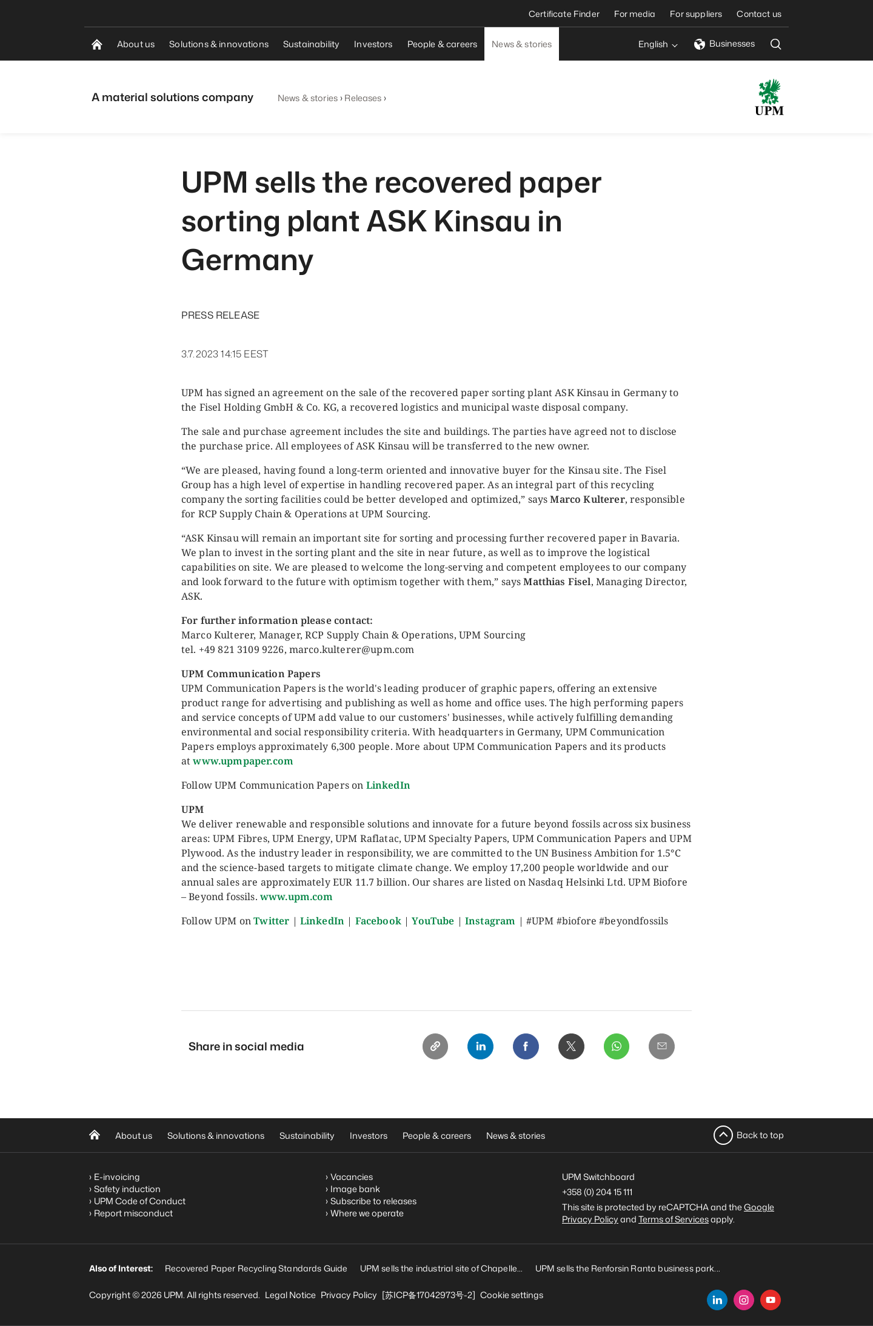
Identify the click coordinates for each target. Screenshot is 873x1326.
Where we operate (367, 1213)
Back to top (760, 1135)
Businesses (724, 43)
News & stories (308, 97)
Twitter (271, 920)
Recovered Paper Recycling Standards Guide (256, 1268)
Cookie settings (511, 1294)
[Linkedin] (477, 1046)
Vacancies (351, 1176)
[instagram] (744, 1300)
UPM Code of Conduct (140, 1201)
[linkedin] (717, 1300)
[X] (569, 1046)
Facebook (378, 920)
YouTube (433, 920)
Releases (362, 97)
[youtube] (770, 1300)
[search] (776, 44)
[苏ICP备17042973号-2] (428, 1294)
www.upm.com (296, 896)
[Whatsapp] (615, 1046)
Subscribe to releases (373, 1201)
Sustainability (307, 1135)
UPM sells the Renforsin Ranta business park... (627, 1268)
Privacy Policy (349, 1294)
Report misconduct (133, 1213)
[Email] (661, 1046)
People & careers (437, 1135)
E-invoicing (117, 1176)
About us (133, 1135)
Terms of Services (673, 1219)
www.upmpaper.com (243, 760)
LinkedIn (388, 785)
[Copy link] (431, 1046)
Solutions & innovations (215, 1135)
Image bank (355, 1188)
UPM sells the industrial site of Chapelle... (441, 1268)
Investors (368, 1135)
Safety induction (127, 1188)
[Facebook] (523, 1046)
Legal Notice (290, 1294)
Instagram (490, 920)
